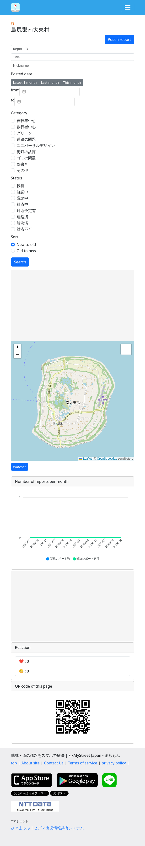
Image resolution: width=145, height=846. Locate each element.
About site (30, 763)
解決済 (22, 223)
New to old (26, 244)
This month (72, 82)
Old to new (26, 250)
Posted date (21, 74)
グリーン (24, 133)
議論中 (22, 198)
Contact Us (54, 763)
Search (20, 262)
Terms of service (82, 763)
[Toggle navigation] (127, 7)
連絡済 (22, 216)
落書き (22, 164)
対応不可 (24, 229)
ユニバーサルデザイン (36, 145)
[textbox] (49, 91)
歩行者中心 (26, 126)
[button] (17, 347)
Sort (14, 236)
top (14, 763)
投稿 (20, 185)
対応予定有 (26, 210)
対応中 (22, 204)
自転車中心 (26, 120)
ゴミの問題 (26, 158)
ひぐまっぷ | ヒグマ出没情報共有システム (47, 827)
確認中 (22, 192)
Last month (50, 82)
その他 (22, 170)
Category (19, 113)
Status (16, 178)
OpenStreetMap (107, 458)
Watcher (19, 467)
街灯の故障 (26, 151)
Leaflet (85, 458)
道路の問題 (26, 139)
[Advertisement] (72, 305)
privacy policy (114, 763)
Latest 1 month (25, 82)
